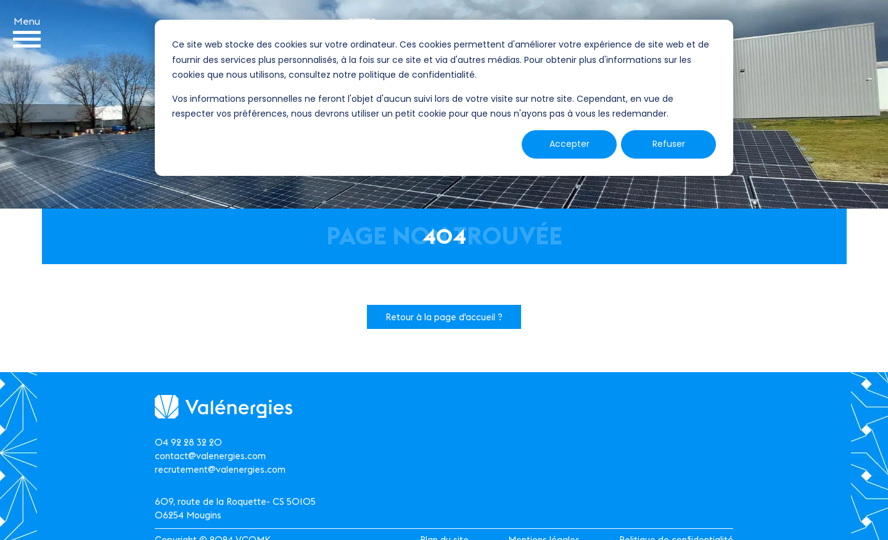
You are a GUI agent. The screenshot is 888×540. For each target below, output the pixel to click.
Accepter (569, 144)
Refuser (668, 144)
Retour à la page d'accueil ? (444, 317)
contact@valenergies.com (210, 456)
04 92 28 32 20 (188, 442)
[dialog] (444, 98)
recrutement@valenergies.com (220, 469)
